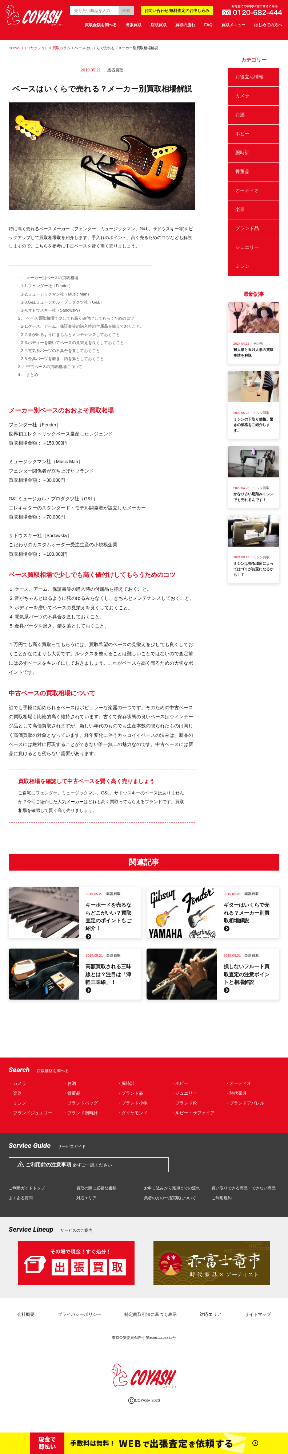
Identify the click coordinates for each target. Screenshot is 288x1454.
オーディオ (247, 190)
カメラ (242, 95)
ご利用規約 (222, 1198)
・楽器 (15, 1093)
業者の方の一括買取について (170, 1198)
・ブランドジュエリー (30, 1113)
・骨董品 (71, 1093)
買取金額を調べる (101, 25)
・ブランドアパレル (244, 1103)
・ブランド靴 (184, 1103)
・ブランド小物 (132, 1103)
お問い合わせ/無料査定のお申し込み (176, 10)
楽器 (240, 209)
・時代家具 (236, 1093)
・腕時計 (126, 1084)
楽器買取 (115, 70)
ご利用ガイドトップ (27, 1188)
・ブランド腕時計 (80, 1113)
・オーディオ (238, 1084)
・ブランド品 (130, 1093)
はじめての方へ (268, 25)
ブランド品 (247, 228)
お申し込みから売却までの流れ (172, 1188)
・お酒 (69, 1084)
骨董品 (242, 171)
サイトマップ (258, 1314)
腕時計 (242, 152)
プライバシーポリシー (79, 1314)
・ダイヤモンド (132, 1113)
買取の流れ (185, 25)
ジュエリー (247, 247)
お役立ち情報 (249, 76)
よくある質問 (21, 1198)
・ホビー (179, 1084)
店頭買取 (159, 25)
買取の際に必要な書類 (96, 1188)
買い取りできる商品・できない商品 (244, 1188)
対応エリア (86, 1198)
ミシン (242, 266)
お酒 (240, 114)
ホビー (242, 133)
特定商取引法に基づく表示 (150, 1314)
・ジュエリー (184, 1093)
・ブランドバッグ (80, 1103)
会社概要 (26, 1314)
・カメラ (17, 1084)
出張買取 (133, 25)
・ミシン (17, 1103)
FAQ (208, 25)
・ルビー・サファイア (193, 1113)
